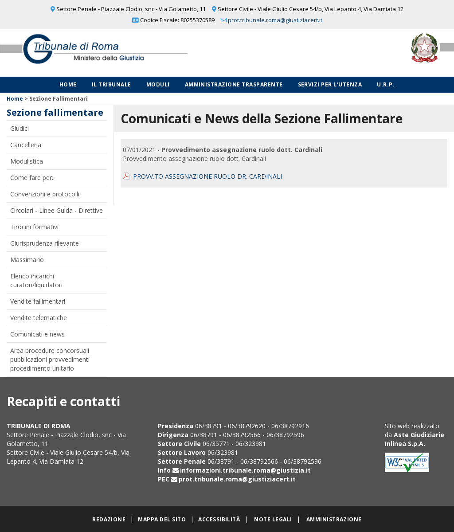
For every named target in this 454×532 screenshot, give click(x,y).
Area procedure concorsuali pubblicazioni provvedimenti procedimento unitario (50, 359)
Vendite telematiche (38, 317)
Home (68, 84)
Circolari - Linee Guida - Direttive (56, 210)
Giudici (19, 128)
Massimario (27, 259)
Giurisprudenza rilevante (44, 243)
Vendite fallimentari (37, 301)
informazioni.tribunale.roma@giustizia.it (245, 470)
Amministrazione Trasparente (234, 84)
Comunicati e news (37, 334)
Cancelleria (25, 145)
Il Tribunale (111, 84)
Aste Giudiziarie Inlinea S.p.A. (414, 439)
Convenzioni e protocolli (44, 194)
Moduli (158, 84)
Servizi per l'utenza (330, 84)
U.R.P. (386, 84)
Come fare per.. (32, 177)
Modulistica (26, 161)
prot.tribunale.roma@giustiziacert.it (275, 20)
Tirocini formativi (34, 227)
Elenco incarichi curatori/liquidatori (36, 280)
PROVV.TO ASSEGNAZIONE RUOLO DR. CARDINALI (207, 176)
